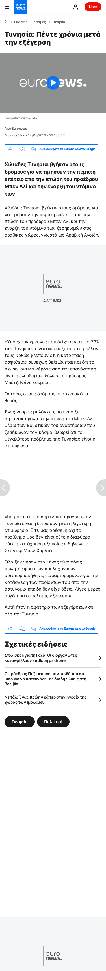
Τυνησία (58, 22)
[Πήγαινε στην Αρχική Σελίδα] (20, 7)
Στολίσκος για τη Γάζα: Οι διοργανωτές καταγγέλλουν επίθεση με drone (41, 658)
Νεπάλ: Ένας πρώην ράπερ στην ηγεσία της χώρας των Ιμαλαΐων (45, 700)
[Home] (6, 22)
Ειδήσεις (20, 22)
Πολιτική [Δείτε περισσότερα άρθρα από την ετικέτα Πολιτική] (53, 721)
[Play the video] (53, 83)
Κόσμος (40, 22)
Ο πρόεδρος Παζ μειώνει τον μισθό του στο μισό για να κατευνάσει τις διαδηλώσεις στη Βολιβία (45, 678)
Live (93, 6)
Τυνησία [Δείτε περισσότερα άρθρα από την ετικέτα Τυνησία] (20, 721)
